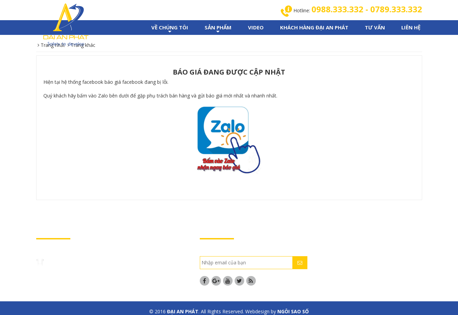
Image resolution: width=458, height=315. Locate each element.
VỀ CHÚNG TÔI (169, 29)
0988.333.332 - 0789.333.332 (366, 9)
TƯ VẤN (375, 27)
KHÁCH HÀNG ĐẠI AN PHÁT (314, 27)
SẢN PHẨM (218, 29)
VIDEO (256, 27)
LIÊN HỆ (410, 27)
